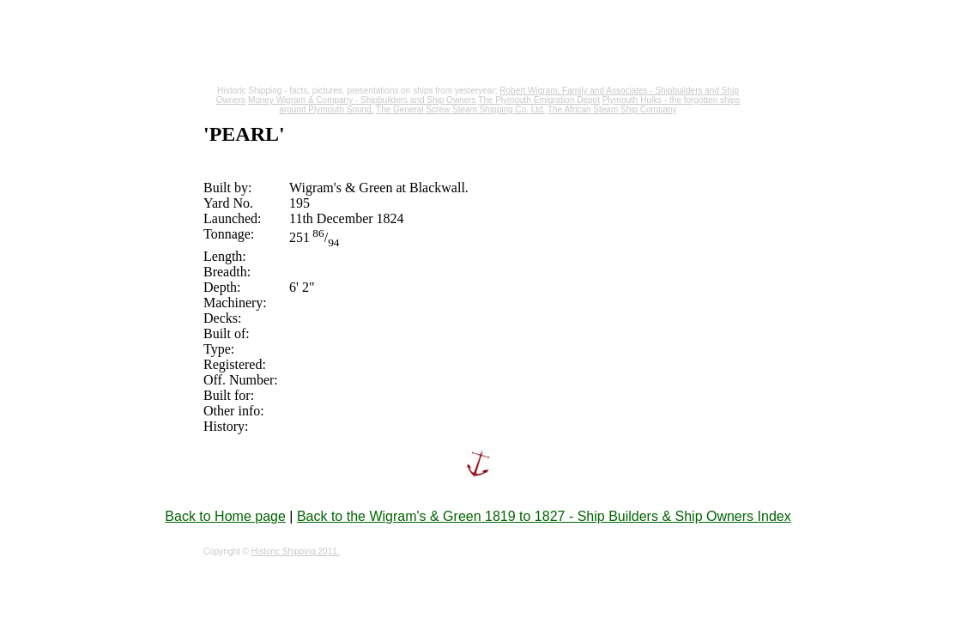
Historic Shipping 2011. (295, 551)
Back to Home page (225, 516)
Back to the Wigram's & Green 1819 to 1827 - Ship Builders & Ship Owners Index (544, 516)
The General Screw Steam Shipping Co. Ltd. (460, 109)
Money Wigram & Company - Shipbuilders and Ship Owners (362, 100)
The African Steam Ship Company (612, 109)
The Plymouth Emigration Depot (539, 100)
